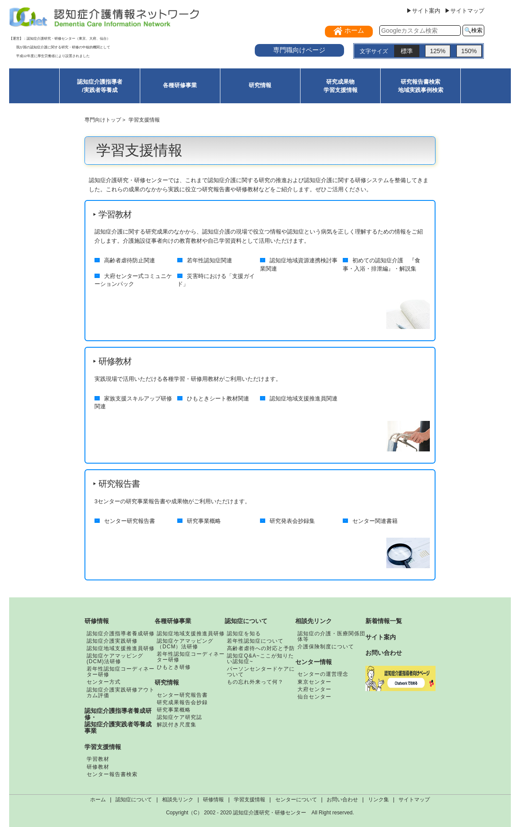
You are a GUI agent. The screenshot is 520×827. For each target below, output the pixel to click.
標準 (407, 50)
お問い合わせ (383, 652)
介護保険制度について (325, 647)
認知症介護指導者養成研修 (121, 633)
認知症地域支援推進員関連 (304, 398)
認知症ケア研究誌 (179, 717)
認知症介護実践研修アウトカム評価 (121, 692)
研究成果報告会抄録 (182, 702)
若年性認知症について (255, 641)
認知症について (246, 620)
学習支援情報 (102, 746)
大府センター (314, 689)
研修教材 (115, 361)
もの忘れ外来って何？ (255, 682)
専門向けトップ (102, 119)
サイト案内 (380, 637)
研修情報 (96, 620)
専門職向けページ (299, 50)
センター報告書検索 (112, 774)
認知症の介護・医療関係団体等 (331, 636)
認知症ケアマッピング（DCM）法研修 (185, 644)
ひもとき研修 (174, 667)
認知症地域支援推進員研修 (121, 648)
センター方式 (104, 682)
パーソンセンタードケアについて (261, 672)
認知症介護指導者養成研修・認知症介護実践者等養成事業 (118, 721)
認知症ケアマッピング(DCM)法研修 (115, 658)
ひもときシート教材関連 (218, 398)
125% (438, 50)
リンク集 (378, 799)
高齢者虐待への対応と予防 (261, 648)
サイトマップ (414, 799)
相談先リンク (313, 620)
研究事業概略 (204, 520)
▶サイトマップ (464, 11)
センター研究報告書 (129, 520)
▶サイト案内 (423, 11)
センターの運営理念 (322, 674)
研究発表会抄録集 (292, 520)
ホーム (98, 799)
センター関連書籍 (375, 520)
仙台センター (314, 697)
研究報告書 (119, 483)
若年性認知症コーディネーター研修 (121, 672)
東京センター (314, 682)
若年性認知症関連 (209, 260)
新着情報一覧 (383, 620)
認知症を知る (244, 633)
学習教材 (115, 214)
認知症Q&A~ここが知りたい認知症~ (260, 658)
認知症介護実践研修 (112, 641)
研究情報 (260, 85)
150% (469, 50)
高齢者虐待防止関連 (129, 260)
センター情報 (313, 661)
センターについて (296, 799)
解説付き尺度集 (176, 725)
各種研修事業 (180, 85)
